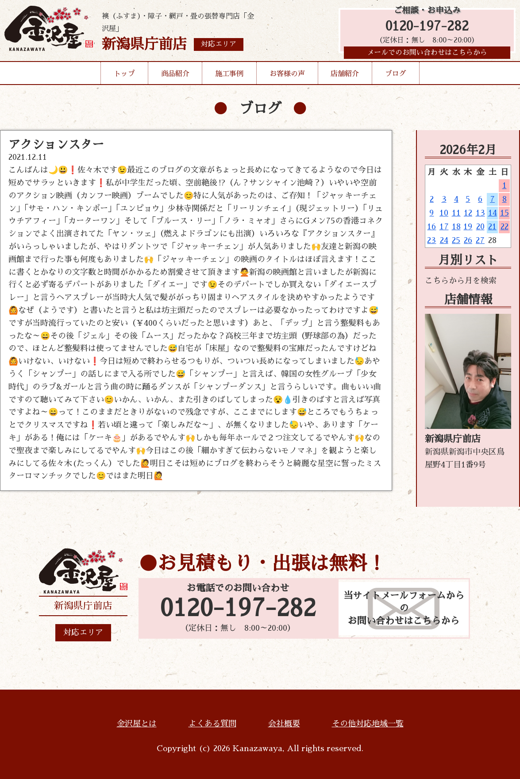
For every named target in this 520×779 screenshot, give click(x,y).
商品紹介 (175, 77)
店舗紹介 (345, 77)
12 (468, 213)
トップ (124, 77)
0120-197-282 (427, 27)
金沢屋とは (137, 724)
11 (456, 213)
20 (480, 227)
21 (492, 227)
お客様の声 (287, 77)
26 (468, 240)
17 (444, 227)
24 (444, 240)
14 (492, 213)
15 (504, 213)
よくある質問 (212, 724)
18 (456, 227)
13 (480, 213)
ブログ (395, 77)
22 (504, 227)
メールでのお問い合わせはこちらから (427, 55)
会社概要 (284, 724)
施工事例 (229, 77)
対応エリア (83, 632)
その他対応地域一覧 (368, 724)
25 (456, 240)
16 (431, 227)
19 (467, 227)
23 (431, 240)
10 (443, 213)
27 (480, 240)
